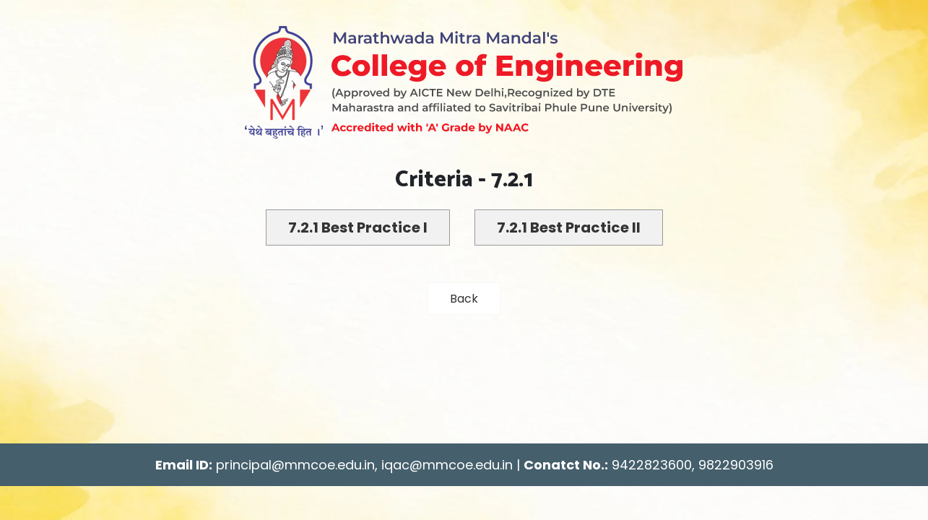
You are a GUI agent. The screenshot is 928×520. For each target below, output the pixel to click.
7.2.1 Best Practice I (358, 227)
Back (464, 298)
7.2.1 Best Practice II (569, 227)
